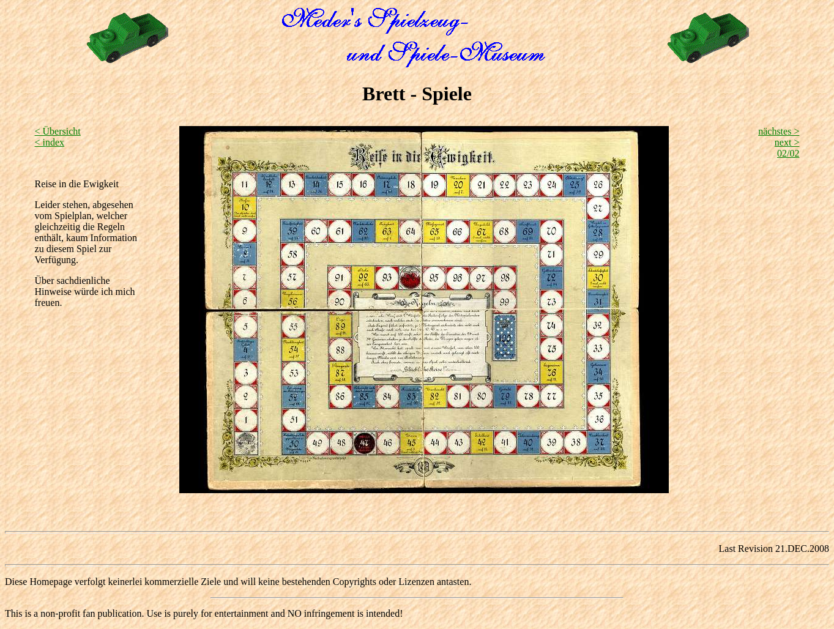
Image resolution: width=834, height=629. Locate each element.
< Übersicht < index (58, 136)
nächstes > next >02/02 (778, 142)
